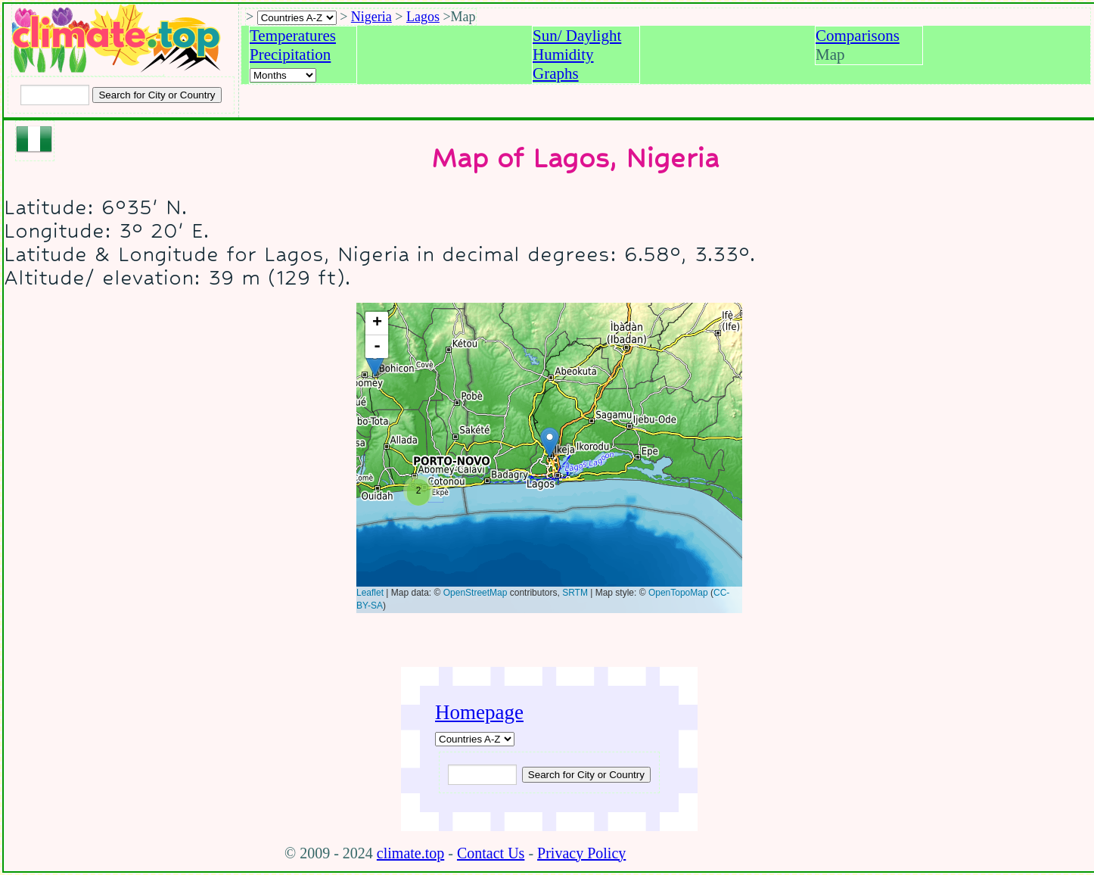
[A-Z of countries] (474, 739)
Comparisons (858, 35)
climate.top (410, 853)
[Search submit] (156, 95)
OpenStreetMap (475, 592)
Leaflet (370, 592)
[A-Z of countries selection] (297, 18)
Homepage (479, 712)
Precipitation (290, 54)
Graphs (556, 73)
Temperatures (293, 35)
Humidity (563, 54)
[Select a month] (283, 75)
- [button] (377, 346)
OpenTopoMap (678, 592)
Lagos (423, 16)
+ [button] (377, 323)
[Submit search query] (586, 775)
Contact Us (490, 853)
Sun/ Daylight (577, 35)
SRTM (575, 592)
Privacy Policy (581, 853)
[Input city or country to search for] (54, 95)
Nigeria (371, 16)
